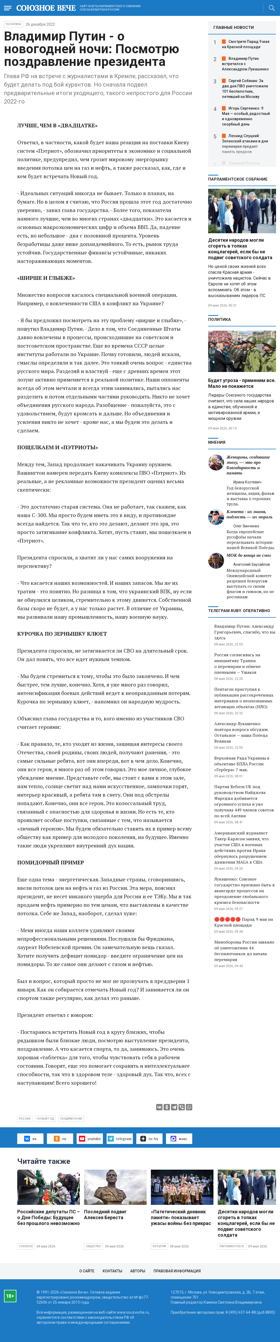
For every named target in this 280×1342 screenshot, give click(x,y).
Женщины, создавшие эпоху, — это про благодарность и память (248, 465)
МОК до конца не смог (249, 555)
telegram (119, 1139)
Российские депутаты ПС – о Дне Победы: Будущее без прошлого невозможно (48, 1217)
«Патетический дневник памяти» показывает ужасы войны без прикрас (181, 1217)
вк (30, 1139)
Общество (93, 1246)
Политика (13, 24)
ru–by (149, 1139)
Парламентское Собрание (238, 179)
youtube (89, 1139)
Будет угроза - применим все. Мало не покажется (242, 383)
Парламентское (232, 1246)
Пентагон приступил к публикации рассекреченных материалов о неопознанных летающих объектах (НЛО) (243, 698)
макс (178, 1139)
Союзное (26, 1246)
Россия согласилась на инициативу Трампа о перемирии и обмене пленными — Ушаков (237, 663)
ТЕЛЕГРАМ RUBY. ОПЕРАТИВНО (239, 610)
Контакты (112, 1271)
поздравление (71, 1118)
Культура (159, 1246)
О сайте (86, 1271)
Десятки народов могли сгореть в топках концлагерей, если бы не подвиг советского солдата (240, 248)
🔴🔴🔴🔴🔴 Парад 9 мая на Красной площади (243, 922)
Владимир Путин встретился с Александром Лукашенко (245, 63)
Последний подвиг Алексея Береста (105, 1214)
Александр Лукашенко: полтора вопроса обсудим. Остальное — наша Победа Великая (241, 732)
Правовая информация (177, 1271)
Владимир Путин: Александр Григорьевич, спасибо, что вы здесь (244, 632)
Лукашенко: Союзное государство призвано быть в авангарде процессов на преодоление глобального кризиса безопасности (244, 890)
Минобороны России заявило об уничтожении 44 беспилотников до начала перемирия (244, 950)
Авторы (137, 1271)
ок (60, 1139)
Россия (24, 1118)
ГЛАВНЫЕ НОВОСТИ (233, 27)
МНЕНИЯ (216, 442)
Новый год (45, 1118)
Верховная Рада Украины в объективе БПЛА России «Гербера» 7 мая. (241, 764)
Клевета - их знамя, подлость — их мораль (250, 514)
